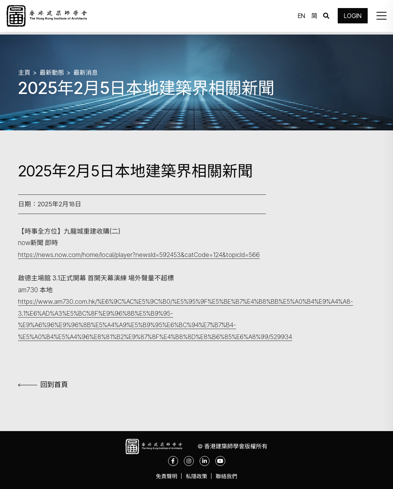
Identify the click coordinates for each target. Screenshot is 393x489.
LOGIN (351, 17)
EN (299, 17)
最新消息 (89, 72)
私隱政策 (196, 477)
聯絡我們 (229, 477)
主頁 (24, 72)
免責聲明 (163, 477)
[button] (379, 17)
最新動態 (53, 72)
